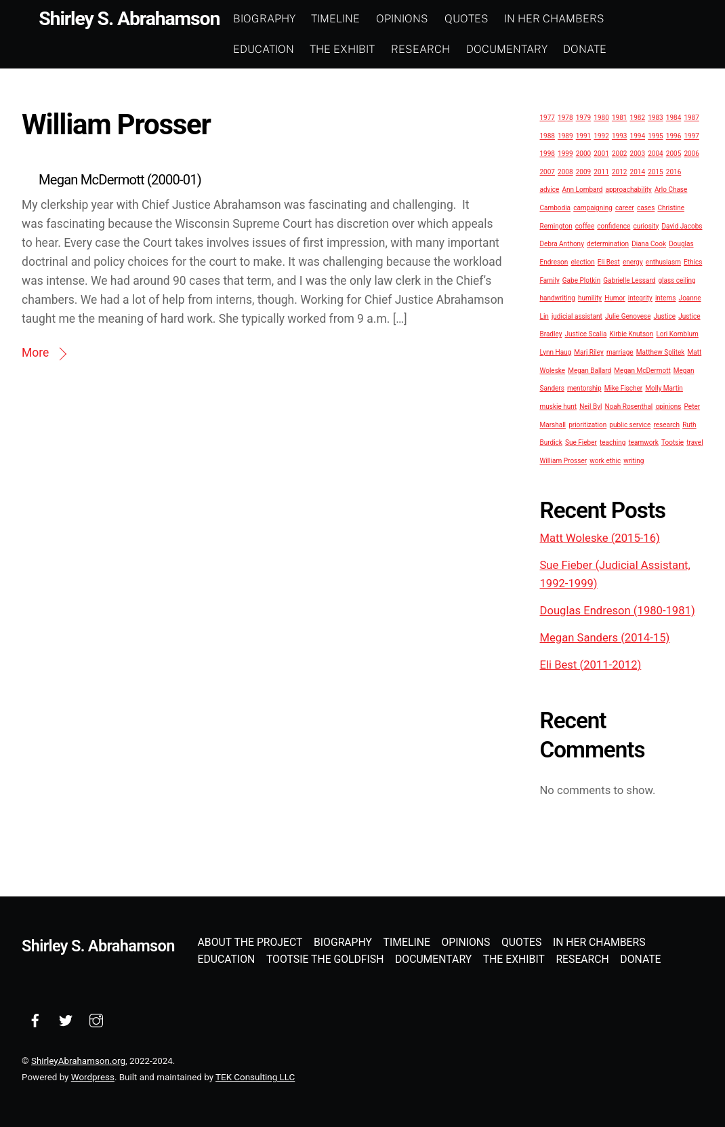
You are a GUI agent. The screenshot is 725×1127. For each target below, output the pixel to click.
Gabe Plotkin (581, 279)
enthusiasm (663, 261)
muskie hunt (558, 406)
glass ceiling (676, 279)
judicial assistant (577, 315)
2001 (601, 153)
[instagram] (96, 1018)
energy (633, 261)
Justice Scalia (586, 334)
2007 (547, 171)
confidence (613, 225)
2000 (583, 153)
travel (694, 442)
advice (550, 189)
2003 (637, 153)
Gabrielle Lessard (629, 279)
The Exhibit (353, 48)
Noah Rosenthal (628, 406)
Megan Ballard (589, 370)
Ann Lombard (582, 189)
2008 (565, 171)
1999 (565, 153)
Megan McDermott (642, 370)
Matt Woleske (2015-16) (600, 538)
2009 (583, 171)
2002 (619, 153)
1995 (655, 135)
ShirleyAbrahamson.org (78, 1060)
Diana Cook (648, 244)
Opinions (412, 18)
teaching (612, 442)
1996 (673, 135)
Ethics (693, 261)
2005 (673, 153)
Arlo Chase (671, 189)
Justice (665, 315)
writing (633, 460)
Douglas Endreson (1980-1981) (617, 610)
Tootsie (672, 442)
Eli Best (609, 261)
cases (646, 208)
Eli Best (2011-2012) (591, 664)
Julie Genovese (628, 315)
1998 (547, 153)
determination (608, 244)
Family (550, 279)
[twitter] (65, 1018)
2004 (655, 153)
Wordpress (93, 1076)
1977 (547, 117)
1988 (547, 135)
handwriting (557, 298)
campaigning (593, 208)
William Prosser (563, 460)
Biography (274, 18)
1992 (601, 135)
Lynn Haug (556, 352)
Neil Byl (590, 406)
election (582, 261)
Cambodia (555, 208)
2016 (673, 171)
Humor (614, 298)
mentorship (584, 388)
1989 (565, 135)
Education (273, 48)
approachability (629, 189)
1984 (673, 117)
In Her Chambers (564, 18)
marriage (620, 352)
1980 (601, 117)
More (35, 352)
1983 (655, 117)
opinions (668, 406)
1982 (637, 117)
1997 (691, 135)
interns (665, 298)
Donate (595, 48)
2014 (637, 171)
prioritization (587, 424)
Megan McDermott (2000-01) (120, 180)
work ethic (605, 460)
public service (629, 424)
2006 (691, 153)
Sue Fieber (581, 442)
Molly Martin (664, 388)
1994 (637, 135)
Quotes (477, 18)
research (666, 424)
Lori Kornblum (677, 334)
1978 (565, 117)
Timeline (346, 18)
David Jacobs (681, 225)
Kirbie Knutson (631, 334)
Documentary (517, 48)
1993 (619, 135)
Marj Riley (588, 352)
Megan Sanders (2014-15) (605, 637)
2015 (655, 171)
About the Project (250, 941)
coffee (584, 225)
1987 (691, 117)
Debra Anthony (562, 244)
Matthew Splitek (660, 352)
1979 (583, 117)
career (624, 208)
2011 (601, 171)
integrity (640, 298)
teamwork (643, 442)
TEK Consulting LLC (255, 1076)
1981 (619, 117)
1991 (583, 135)
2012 (619, 171)
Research (430, 48)
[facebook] (35, 1018)
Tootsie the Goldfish (325, 959)
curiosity (646, 225)
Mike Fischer (623, 388)
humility (590, 298)
